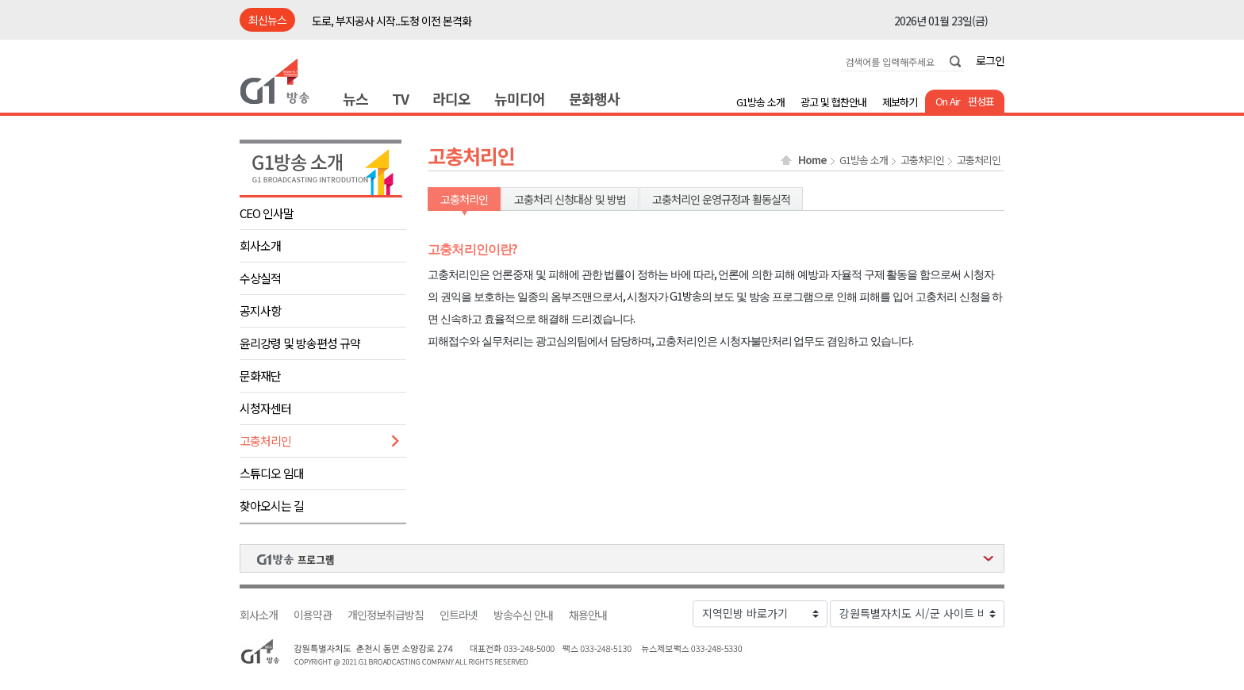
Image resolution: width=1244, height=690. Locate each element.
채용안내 (588, 615)
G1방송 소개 (760, 101)
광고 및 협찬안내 (833, 101)
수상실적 (260, 278)
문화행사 (594, 98)
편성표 (981, 101)
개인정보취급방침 (385, 615)
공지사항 (260, 310)
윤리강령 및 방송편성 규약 (300, 343)
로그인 (990, 60)
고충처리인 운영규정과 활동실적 (721, 199)
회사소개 (260, 245)
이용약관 (313, 615)
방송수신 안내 (523, 615)
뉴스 (355, 98)
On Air (947, 101)
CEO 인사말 (267, 213)
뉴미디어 (519, 98)
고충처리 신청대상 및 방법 (570, 199)
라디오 (451, 98)
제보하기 (899, 101)
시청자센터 (265, 408)
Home (812, 160)
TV (400, 98)
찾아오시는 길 (272, 505)
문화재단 (260, 375)
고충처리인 (265, 440)
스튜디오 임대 (272, 473)
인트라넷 (459, 615)
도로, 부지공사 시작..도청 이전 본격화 (391, 21)
